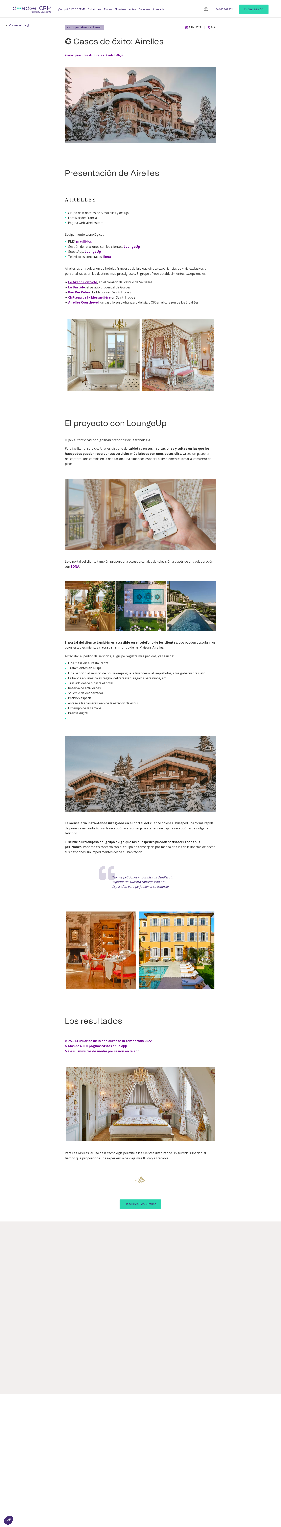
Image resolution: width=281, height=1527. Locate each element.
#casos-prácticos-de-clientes (84, 55)
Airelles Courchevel (83, 302)
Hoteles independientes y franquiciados (177, 1420)
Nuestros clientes (125, 9)
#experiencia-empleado (50, 1367)
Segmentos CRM (132, 1476)
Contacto (245, 1424)
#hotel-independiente (124, 1367)
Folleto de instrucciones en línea (139, 1450)
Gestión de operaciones (98, 1440)
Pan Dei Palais (79, 292)
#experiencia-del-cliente (142, 1360)
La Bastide (76, 287)
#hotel (110, 55)
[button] (8, 1520)
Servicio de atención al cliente (253, 1444)
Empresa (245, 1419)
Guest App (90, 1434)
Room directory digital (135, 1442)
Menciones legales (161, 1517)
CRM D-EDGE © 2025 (91, 1517)
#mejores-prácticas (122, 1363)
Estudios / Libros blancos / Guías (216, 1426)
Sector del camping (173, 1453)
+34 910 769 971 (223, 9)
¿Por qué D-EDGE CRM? (71, 9)
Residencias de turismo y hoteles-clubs (176, 1445)
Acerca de (159, 9)
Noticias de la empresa (253, 1436)
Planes (108, 9)
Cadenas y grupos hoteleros (172, 1436)
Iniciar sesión (254, 9)
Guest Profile (92, 1428)
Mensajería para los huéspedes (95, 1420)
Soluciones (94, 9)
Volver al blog (19, 25)
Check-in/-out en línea (136, 1424)
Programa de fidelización (98, 1446)
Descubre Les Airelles (140, 1204)
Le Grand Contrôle (82, 282)
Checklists (129, 1487)
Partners (245, 1430)
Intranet (127, 1481)
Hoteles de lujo (171, 1428)
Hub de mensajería (134, 1419)
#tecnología (145, 1363)
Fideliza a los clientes (57, 1443)
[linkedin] (242, 1477)
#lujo (119, 55)
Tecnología (246, 1452)
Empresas (168, 1468)
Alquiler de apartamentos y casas (178, 1461)
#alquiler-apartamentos (50, 1363)
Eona (107, 256)
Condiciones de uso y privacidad (126, 1517)
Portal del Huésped (134, 1503)
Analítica (127, 1470)
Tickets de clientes (134, 1458)
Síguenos (245, 1470)
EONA (75, 566)
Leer (41, 1378)
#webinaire (116, 1360)
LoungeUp (132, 246)
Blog (203, 1419)
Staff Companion (132, 1464)
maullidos (84, 241)
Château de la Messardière (89, 297)
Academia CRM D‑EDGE (214, 1440)
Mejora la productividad (58, 1428)
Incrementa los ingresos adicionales (59, 1436)
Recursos (144, 9)
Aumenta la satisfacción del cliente (61, 1420)
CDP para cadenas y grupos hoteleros (139, 1495)
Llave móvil (129, 1430)
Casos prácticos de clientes (84, 27)
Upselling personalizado (137, 1436)
